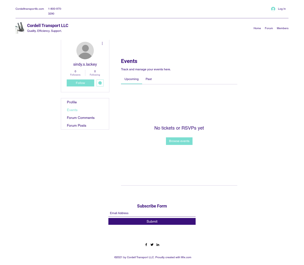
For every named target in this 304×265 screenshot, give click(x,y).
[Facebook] (146, 245)
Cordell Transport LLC (47, 25)
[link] (131, 79)
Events (72, 110)
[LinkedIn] (158, 245)
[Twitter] (152, 245)
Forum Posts (76, 125)
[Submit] (152, 221)
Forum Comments (81, 118)
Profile (72, 102)
